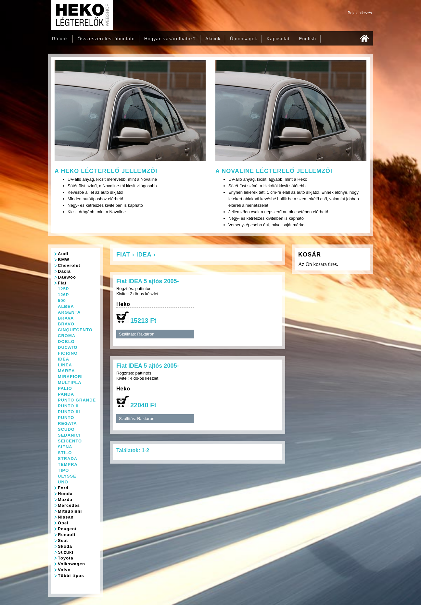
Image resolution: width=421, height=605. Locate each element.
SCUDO (66, 429)
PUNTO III (69, 411)
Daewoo (67, 277)
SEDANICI (69, 435)
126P (63, 294)
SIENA (65, 446)
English (307, 38)
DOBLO (66, 341)
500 (62, 300)
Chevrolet (69, 265)
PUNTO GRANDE (77, 400)
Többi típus (71, 575)
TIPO (63, 470)
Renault (67, 534)
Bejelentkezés (360, 13)
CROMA (66, 335)
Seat (63, 540)
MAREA (66, 370)
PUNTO (66, 417)
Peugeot (67, 528)
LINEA (65, 364)
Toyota (65, 558)
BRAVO (66, 324)
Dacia (64, 271)
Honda (65, 493)
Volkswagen (71, 563)
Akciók (213, 38)
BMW (64, 259)
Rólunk (60, 38)
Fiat (62, 283)
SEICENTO (70, 441)
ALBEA (66, 306)
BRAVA (66, 318)
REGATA (67, 423)
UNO (63, 482)
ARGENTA (69, 312)
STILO (65, 452)
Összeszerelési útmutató (105, 38)
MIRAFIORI (70, 376)
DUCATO (67, 347)
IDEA (63, 359)
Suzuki (65, 552)
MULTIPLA (70, 382)
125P (63, 288)
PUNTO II (68, 405)
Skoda (65, 546)
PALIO (65, 388)
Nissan (66, 517)
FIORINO (68, 353)
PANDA (66, 394)
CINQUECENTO (75, 329)
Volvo (64, 569)
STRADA (67, 458)
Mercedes (69, 505)
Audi (63, 253)
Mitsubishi (70, 511)
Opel (63, 522)
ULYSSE (67, 476)
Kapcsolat (278, 38)
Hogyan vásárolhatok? (170, 38)
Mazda (65, 499)
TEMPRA (68, 464)
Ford (63, 487)
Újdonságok (243, 38)
